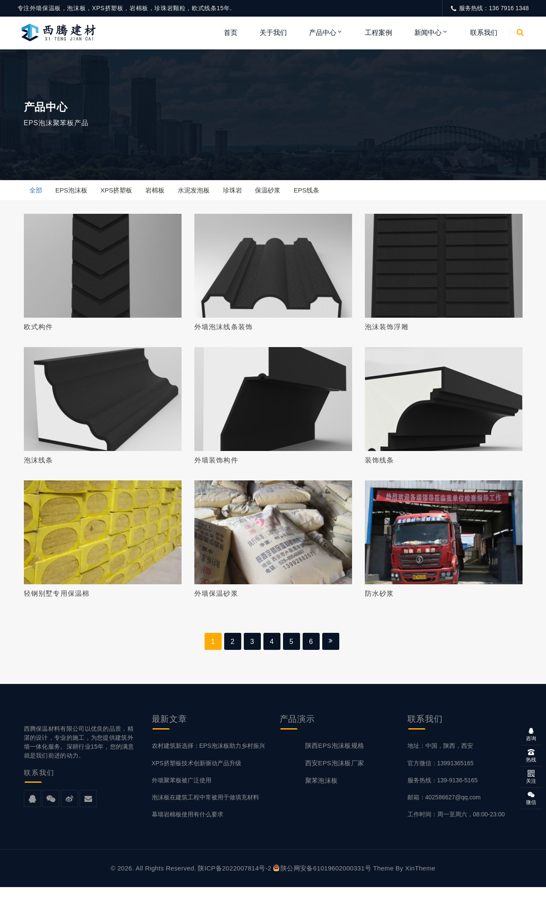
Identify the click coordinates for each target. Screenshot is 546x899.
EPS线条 (316, 192)
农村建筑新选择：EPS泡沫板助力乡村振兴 (208, 758)
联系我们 (483, 32)
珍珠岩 (239, 192)
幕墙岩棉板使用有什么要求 (187, 826)
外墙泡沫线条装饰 (223, 330)
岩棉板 (159, 192)
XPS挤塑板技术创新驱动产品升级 (196, 775)
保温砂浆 (276, 192)
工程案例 (378, 32)
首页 (230, 32)
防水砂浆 (379, 602)
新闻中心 (428, 32)
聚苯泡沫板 (321, 792)
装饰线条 (379, 466)
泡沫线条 (38, 466)
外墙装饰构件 (216, 466)
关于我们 (273, 32)
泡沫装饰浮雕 (387, 330)
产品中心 (322, 32)
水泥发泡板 (200, 192)
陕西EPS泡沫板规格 (334, 757)
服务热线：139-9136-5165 (442, 792)
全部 (36, 192)
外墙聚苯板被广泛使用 (181, 792)
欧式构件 (38, 330)
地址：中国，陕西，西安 (440, 758)
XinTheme (420, 880)
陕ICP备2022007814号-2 (234, 880)
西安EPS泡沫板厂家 (334, 775)
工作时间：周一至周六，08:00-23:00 (456, 826)
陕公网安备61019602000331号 (322, 880)
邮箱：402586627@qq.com (444, 809)
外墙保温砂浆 (216, 602)
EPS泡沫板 (73, 192)
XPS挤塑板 (120, 192)
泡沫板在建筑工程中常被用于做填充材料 (205, 809)
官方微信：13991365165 (440, 775)
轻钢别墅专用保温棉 (57, 602)
